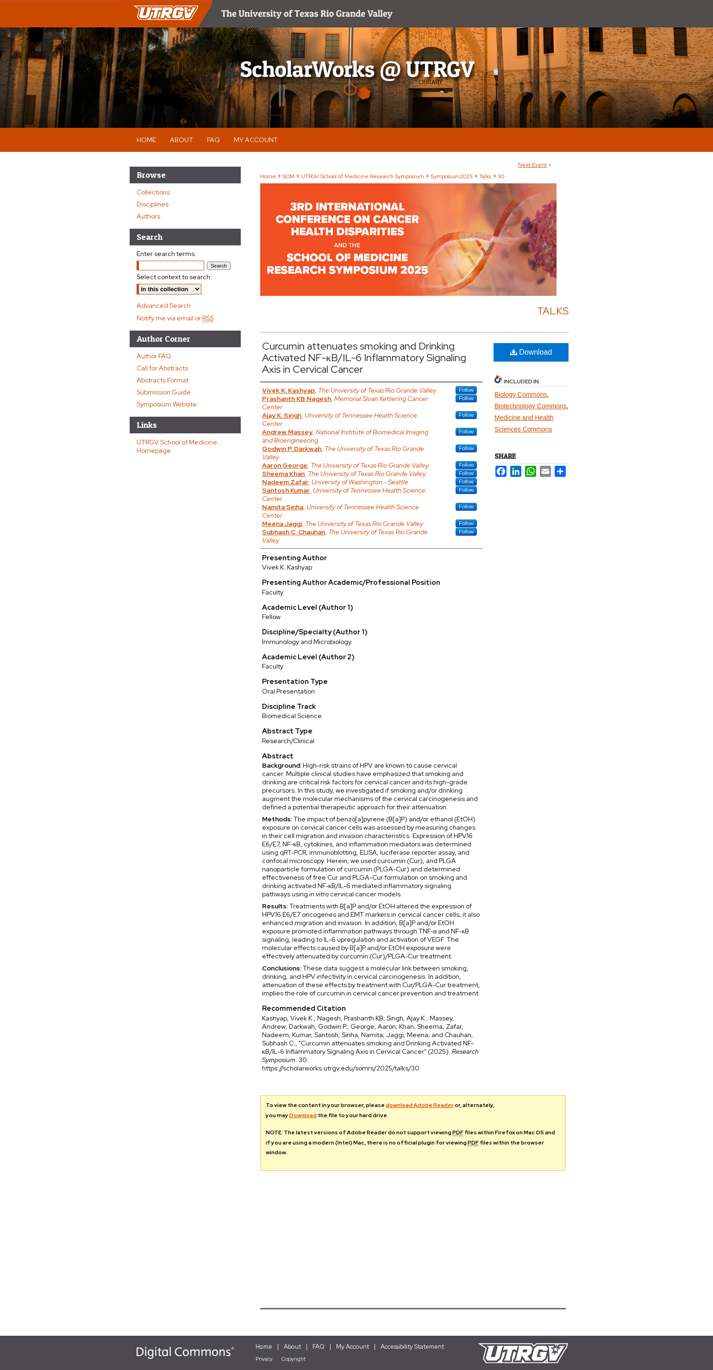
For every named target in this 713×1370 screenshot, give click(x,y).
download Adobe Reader (420, 1105)
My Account (352, 1347)
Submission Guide (164, 392)
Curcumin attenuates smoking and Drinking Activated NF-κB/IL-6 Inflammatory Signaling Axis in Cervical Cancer (364, 357)
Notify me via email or (175, 318)
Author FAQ (154, 356)
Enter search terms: (166, 254)
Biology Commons (520, 394)
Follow (466, 390)
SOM (289, 176)
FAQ (319, 1347)
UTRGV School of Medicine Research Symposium (363, 176)
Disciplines (153, 204)
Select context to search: (174, 277)
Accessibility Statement (412, 1347)
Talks (486, 176)
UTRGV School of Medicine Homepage (177, 446)
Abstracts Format (162, 380)
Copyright (293, 1359)
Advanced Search (164, 305)
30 (501, 176)
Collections (153, 192)
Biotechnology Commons (530, 406)
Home (268, 176)
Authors (148, 216)
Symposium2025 (452, 176)
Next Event (532, 165)
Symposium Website (167, 404)
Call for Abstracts (162, 368)
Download (531, 352)
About (292, 1347)
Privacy (264, 1359)
